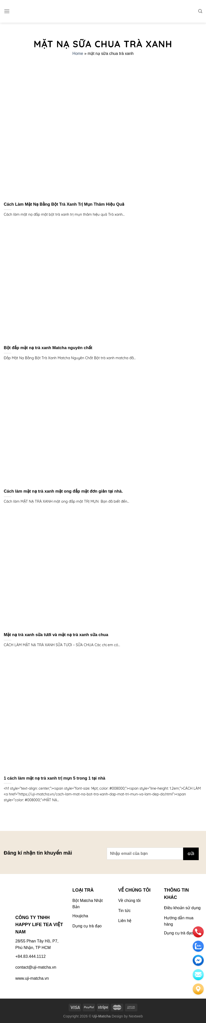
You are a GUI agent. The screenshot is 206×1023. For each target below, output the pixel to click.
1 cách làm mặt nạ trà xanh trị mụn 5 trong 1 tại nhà (54, 778)
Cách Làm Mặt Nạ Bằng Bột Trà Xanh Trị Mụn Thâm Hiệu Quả (64, 204)
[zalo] (198, 946)
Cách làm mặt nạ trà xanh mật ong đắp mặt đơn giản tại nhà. (63, 491)
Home (77, 53)
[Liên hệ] (198, 989)
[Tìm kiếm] (200, 11)
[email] (198, 960)
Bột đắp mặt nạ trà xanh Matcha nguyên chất (48, 347)
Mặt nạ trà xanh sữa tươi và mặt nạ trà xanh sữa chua (56, 634)
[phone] (198, 931)
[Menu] (7, 11)
